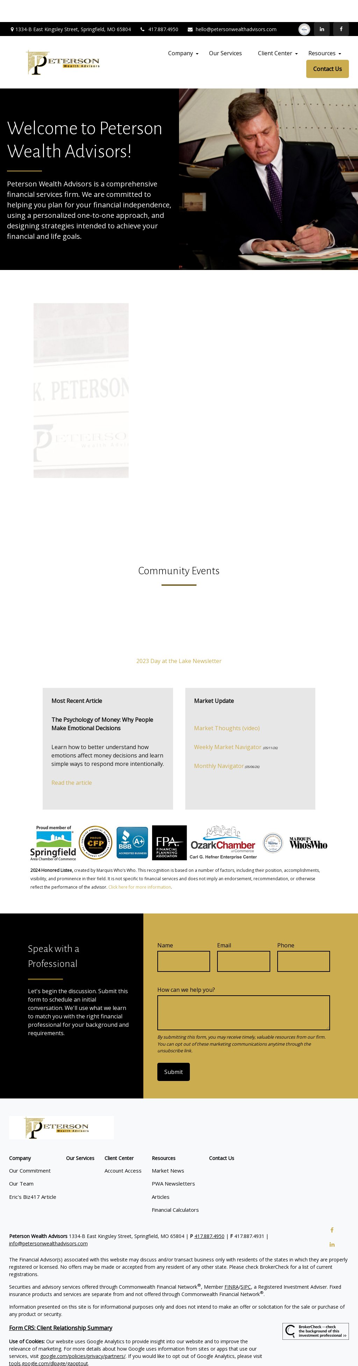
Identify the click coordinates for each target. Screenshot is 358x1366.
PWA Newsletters (173, 1161)
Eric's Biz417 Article (32, 1174)
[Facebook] (341, 7)
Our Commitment (30, 1148)
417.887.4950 (158, 7)
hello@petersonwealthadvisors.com (232, 7)
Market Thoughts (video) (227, 706)
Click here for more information (139, 865)
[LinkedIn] (322, 7)
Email (224, 923)
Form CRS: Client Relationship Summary (60, 1305)
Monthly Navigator (219, 744)
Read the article (71, 760)
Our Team (21, 1161)
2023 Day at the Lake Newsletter (179, 639)
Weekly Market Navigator (228, 725)
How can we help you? (186, 968)
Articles (161, 1174)
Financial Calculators (175, 1187)
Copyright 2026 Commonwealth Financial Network (131, 1353)
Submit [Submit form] (173, 1050)
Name (165, 923)
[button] (180, 31)
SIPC (246, 1264)
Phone (285, 923)
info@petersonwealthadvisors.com (48, 1221)
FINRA (231, 1264)
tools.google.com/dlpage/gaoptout (48, 1341)
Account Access (123, 1148)
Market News (168, 1148)
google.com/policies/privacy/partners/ (83, 1333)
